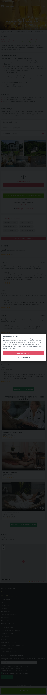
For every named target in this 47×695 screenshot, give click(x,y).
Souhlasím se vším (23, 353)
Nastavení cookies (23, 357)
